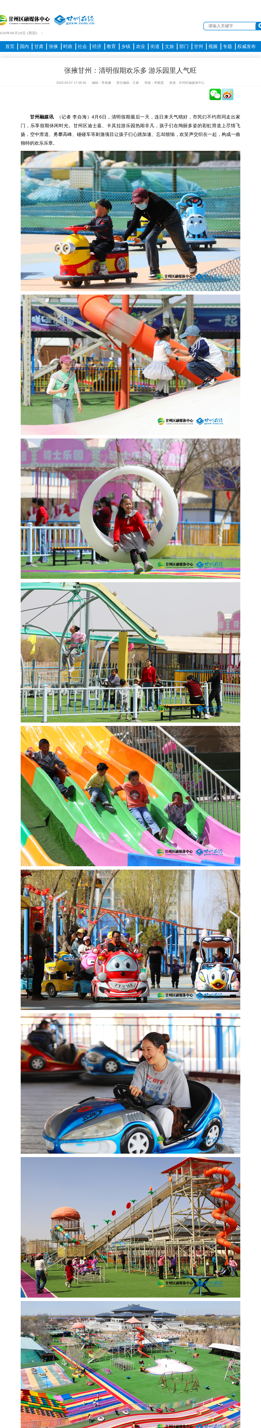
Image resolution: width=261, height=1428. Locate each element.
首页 (9, 46)
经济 (96, 46)
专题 (227, 46)
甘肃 (38, 46)
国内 (24, 46)
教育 (111, 46)
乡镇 (125, 46)
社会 (82, 46)
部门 (184, 46)
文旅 (169, 46)
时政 (67, 46)
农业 (140, 46)
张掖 (53, 46)
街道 (155, 46)
